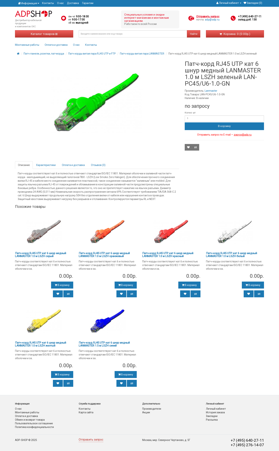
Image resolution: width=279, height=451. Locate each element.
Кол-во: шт (190, 112)
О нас (60, 3)
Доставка (73, 3)
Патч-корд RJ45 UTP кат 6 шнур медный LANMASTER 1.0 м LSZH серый (40, 255)
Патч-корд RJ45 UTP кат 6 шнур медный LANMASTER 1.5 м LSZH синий (104, 344)
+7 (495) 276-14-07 (247, 445)
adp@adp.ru (212, 19)
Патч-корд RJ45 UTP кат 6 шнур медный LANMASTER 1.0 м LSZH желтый (40, 344)
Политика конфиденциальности (34, 427)
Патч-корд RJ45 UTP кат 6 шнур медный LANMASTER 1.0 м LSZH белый (231, 255)
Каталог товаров (44, 34)
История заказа (215, 412)
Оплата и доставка (56, 44)
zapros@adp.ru (243, 134)
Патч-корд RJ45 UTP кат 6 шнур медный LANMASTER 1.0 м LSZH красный (167, 255)
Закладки (211, 416)
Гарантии (87, 3)
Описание (24, 165)
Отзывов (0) (98, 165)
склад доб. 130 (247, 19)
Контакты (48, 3)
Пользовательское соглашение (34, 423)
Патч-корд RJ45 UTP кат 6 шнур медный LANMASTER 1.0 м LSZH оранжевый (104, 255)
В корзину (224, 126)
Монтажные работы (27, 44)
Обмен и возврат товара (30, 419)
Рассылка (212, 419)
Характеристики (46, 165)
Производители (151, 408)
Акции (146, 412)
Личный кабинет (216, 408)
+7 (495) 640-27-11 (249, 16)
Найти (193, 33)
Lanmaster (211, 90)
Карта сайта (86, 412)
